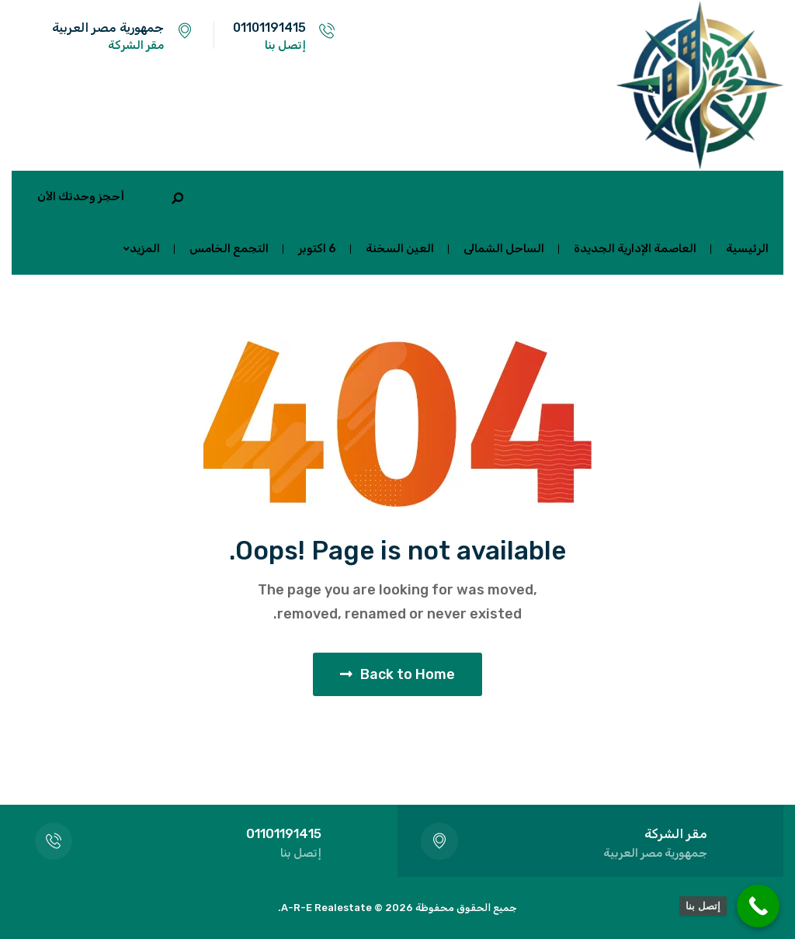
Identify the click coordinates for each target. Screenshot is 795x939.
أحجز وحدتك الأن (80, 196)
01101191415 (269, 27)
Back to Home (397, 674)
